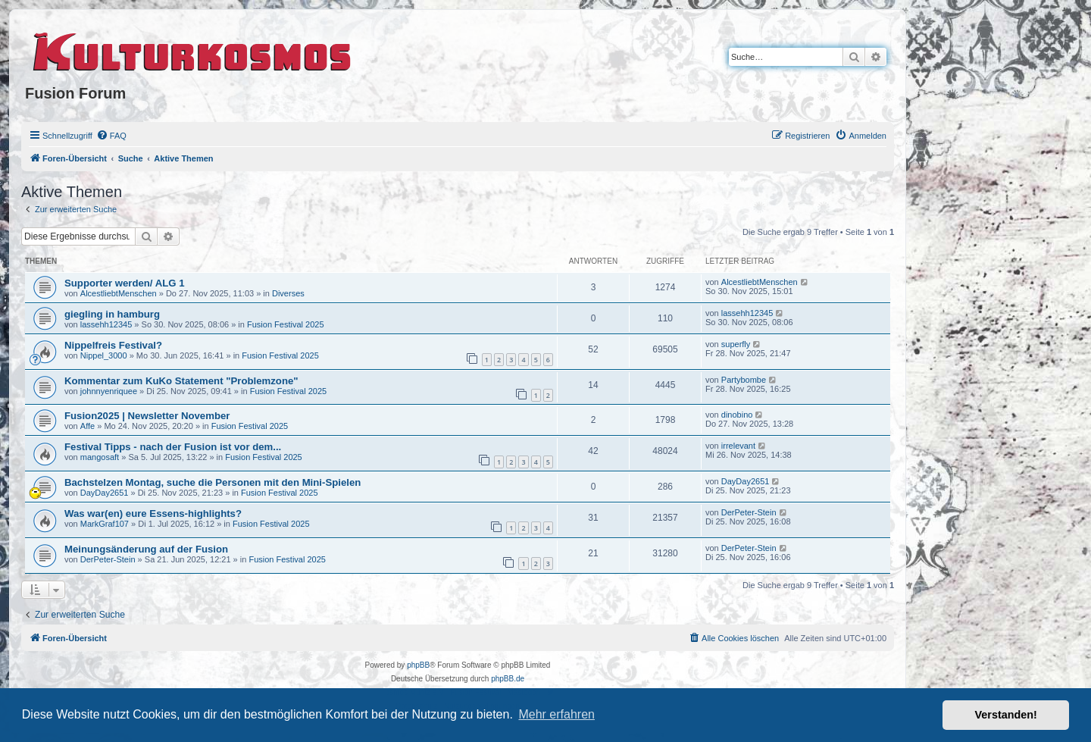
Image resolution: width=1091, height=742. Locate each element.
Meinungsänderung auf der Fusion (146, 549)
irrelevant (738, 445)
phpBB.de (507, 679)
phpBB (418, 665)
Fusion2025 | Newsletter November (147, 415)
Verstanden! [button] (1006, 715)
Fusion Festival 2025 (285, 324)
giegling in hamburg (112, 314)
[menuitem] (111, 136)
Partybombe (743, 379)
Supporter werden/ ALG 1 (124, 283)
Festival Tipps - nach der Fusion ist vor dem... (172, 446)
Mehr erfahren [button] (556, 714)
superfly (736, 344)
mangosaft (99, 457)
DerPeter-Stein (749, 512)
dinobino (737, 414)
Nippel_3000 (103, 355)
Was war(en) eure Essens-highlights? (153, 513)
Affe (87, 425)
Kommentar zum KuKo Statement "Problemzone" (181, 381)
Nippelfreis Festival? (113, 345)
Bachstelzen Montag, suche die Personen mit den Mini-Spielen (212, 482)
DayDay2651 (104, 492)
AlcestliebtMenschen (118, 293)
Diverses (288, 293)
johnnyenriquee (108, 391)
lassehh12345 (106, 324)
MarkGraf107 (104, 523)
